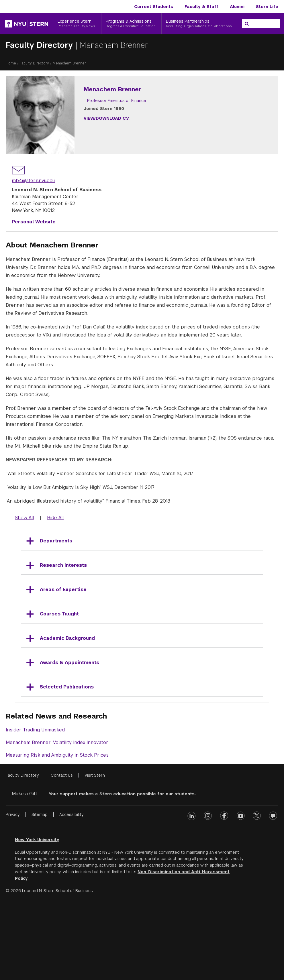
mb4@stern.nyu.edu (33, 258)
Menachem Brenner (114, 45)
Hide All (55, 595)
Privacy (13, 892)
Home (11, 63)
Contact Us (62, 852)
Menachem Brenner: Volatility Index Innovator (57, 820)
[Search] (247, 24)
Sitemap (40, 892)
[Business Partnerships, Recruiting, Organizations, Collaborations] (200, 23)
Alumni (237, 6)
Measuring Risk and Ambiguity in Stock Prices (57, 833)
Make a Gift (24, 871)
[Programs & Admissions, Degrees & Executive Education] (131, 23)
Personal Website (34, 299)
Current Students (153, 6)
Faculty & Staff (201, 6)
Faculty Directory (40, 45)
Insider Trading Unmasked (35, 807)
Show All (24, 595)
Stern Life (267, 6)
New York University (37, 917)
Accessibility (71, 892)
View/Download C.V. (175, 118)
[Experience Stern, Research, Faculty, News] (77, 23)
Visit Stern (95, 852)
